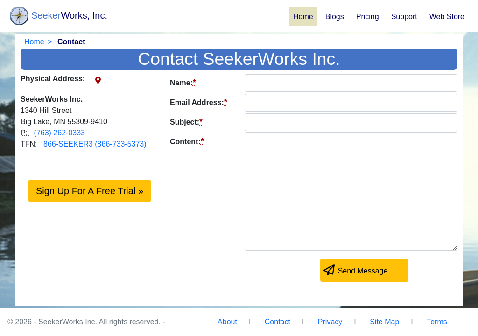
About (227, 322)
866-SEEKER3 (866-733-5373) (95, 144)
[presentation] (241, 272)
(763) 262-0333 (59, 133)
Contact (277, 322)
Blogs (334, 17)
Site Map (384, 322)
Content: (187, 141)
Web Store (446, 17)
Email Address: (198, 102)
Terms (437, 322)
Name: (183, 82)
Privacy (330, 322)
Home (303, 17)
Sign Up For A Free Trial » (89, 191)
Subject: (186, 121)
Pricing (367, 17)
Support (404, 17)
